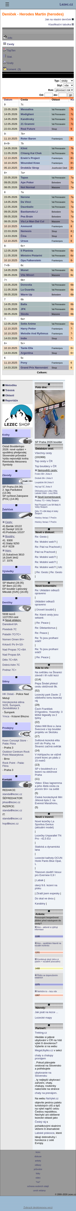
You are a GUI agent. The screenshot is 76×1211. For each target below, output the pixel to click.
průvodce (38, 1169)
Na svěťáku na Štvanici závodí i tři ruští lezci (48, 674)
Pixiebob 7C (9, 629)
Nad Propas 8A (11, 654)
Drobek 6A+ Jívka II (44, 478)
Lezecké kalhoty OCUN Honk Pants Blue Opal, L (48, 860)
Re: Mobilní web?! (45, 541)
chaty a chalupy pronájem (44, 1057)
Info (7, 37)
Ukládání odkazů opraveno (45, 603)
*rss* (38, 1182)
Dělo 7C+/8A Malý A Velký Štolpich (46, 512)
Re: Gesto (41, 536)
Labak (39, 880)
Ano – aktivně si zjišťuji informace (46, 928)
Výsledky (8, 571)
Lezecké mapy (43, 1017)
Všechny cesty (43, 453)
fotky (38, 1173)
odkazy (38, 1165)
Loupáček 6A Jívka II (44, 482)
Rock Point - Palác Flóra (13, 764)
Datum (8, 99)
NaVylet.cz (52, 1098)
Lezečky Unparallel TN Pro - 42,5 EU (48, 837)
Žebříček (7, 509)
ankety (38, 1161)
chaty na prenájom (46, 1092)
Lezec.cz (66, 4)
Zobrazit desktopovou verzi (38, 1207)
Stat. (7, 56)
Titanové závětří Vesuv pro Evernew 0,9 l (48, 874)
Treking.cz (41, 1032)
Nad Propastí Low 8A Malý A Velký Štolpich (47, 506)
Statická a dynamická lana (47, 848)
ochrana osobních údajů (38, 1186)
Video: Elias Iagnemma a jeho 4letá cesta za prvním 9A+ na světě (48, 786)
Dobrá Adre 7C (11, 664)
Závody (7, 475)
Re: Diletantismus (45, 627)
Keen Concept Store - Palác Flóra (15, 742)
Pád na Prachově (45, 551)
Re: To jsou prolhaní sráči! (46, 639)
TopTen (9, 50)
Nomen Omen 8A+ (13, 639)
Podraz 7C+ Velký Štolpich (47, 500)
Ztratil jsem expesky (48, 893)
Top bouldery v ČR (46, 466)
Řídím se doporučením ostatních (46, 976)
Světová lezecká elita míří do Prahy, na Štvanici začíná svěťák (48, 743)
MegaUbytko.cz (44, 1050)
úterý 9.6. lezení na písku (46, 887)
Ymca (5, 716)
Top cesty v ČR (43, 461)
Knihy (6, 434)
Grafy (8, 63)
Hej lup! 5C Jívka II (43, 487)
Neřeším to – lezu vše (46, 991)
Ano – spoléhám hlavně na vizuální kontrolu (48, 944)
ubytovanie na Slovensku (43, 1074)
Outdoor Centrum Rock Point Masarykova (16, 753)
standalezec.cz (12, 794)
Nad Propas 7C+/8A (14, 649)
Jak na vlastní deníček (59, 19)
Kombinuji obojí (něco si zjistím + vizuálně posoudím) (47, 960)
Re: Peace (42, 622)
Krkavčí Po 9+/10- (13, 644)
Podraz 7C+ (9, 669)
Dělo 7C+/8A (9, 659)
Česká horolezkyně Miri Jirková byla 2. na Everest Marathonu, (48, 800)
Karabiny (40, 903)
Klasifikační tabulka (61, 24)
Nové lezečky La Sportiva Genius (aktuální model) (44, 824)
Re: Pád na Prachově (47, 546)
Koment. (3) (12, 69)
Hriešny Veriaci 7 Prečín (46, 518)
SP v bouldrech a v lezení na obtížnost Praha (46, 771)
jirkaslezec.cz (11, 802)
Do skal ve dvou (44, 898)
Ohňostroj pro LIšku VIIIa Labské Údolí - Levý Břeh (46, 492)
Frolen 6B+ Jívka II (43, 474)
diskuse (38, 1156)
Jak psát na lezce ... (46, 1012)
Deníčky (7, 602)
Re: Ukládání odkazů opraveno (47, 592)
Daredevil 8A (9, 624)
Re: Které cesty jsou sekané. (46, 616)
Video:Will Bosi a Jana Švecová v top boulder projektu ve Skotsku (48, 729)
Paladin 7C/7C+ (11, 634)
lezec (38, 1152)
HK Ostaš (8, 694)
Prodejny (8, 727)
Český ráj (40, 1121)
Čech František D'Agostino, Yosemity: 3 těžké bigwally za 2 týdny (48, 713)
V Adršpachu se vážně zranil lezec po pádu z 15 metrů (48, 757)
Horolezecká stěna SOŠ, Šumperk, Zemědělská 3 (13, 705)
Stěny (5, 681)
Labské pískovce (45, 1132)
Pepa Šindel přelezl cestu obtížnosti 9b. (46, 685)
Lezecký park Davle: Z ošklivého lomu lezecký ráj (48, 697)
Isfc (60, 567)
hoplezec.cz (10, 823)
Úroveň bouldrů (45, 609)
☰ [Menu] (7, 4)
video (38, 1178)
